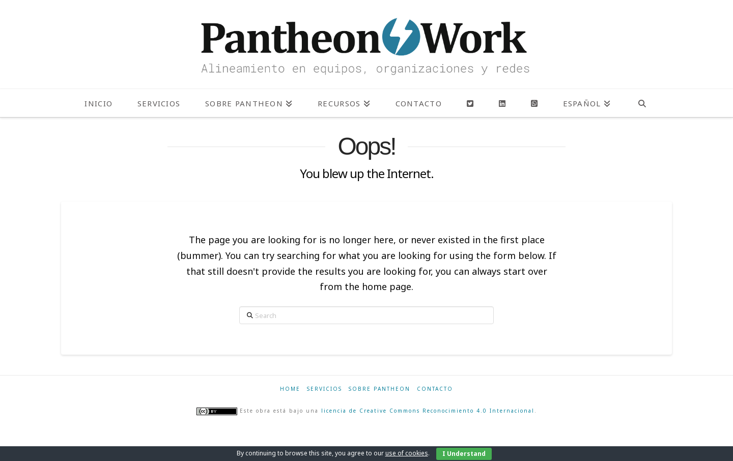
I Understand (464, 453)
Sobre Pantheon (379, 389)
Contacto (435, 389)
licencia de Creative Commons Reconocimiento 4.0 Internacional (427, 410)
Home (290, 389)
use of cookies (406, 453)
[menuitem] (586, 103)
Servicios (324, 389)
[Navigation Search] (642, 103)
